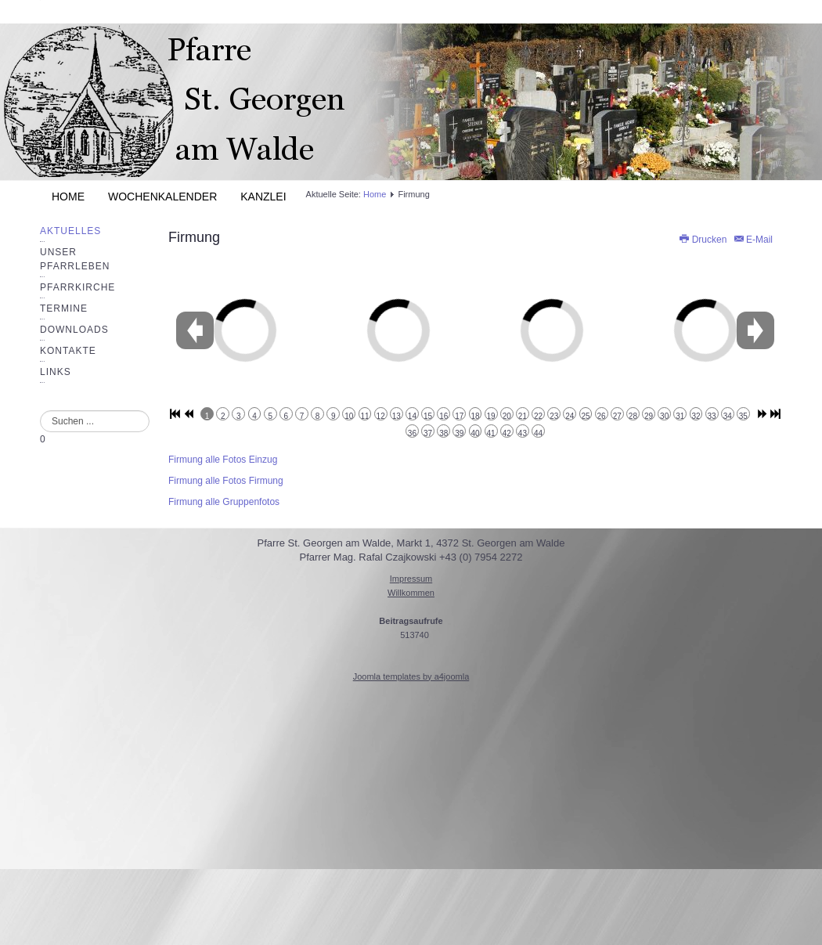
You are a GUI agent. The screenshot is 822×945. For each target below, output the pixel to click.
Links (55, 371)
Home (68, 196)
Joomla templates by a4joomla (411, 676)
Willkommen (411, 592)
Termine (64, 308)
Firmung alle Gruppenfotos (223, 501)
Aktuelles (70, 230)
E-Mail (753, 239)
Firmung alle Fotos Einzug (222, 459)
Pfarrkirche (77, 287)
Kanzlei (263, 196)
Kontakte (68, 350)
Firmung (194, 237)
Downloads (74, 329)
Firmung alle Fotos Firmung (225, 480)
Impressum (411, 578)
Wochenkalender (162, 196)
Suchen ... (40, 410)
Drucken (703, 239)
